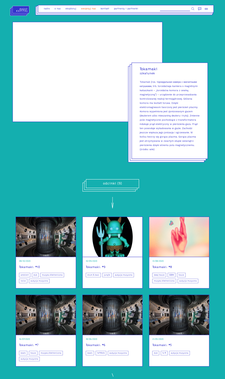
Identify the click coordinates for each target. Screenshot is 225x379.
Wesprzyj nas (88, 9)
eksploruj (70, 9)
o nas (58, 9)
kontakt (105, 9)
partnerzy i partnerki (126, 9)
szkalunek (147, 73)
